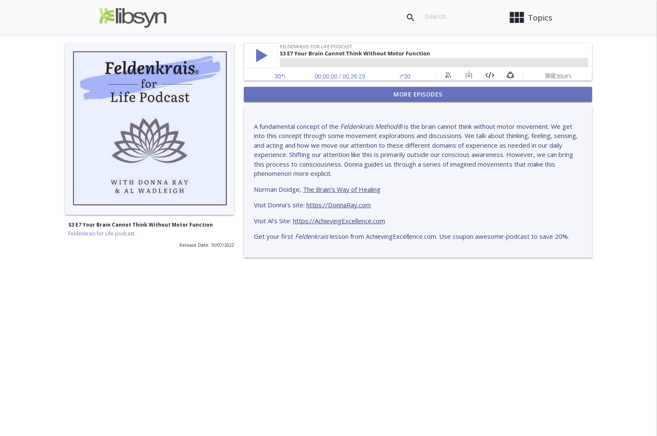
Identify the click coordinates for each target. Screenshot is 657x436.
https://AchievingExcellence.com (339, 221)
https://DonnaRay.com (338, 205)
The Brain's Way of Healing (341, 189)
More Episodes (417, 94)
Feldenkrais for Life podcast (101, 233)
